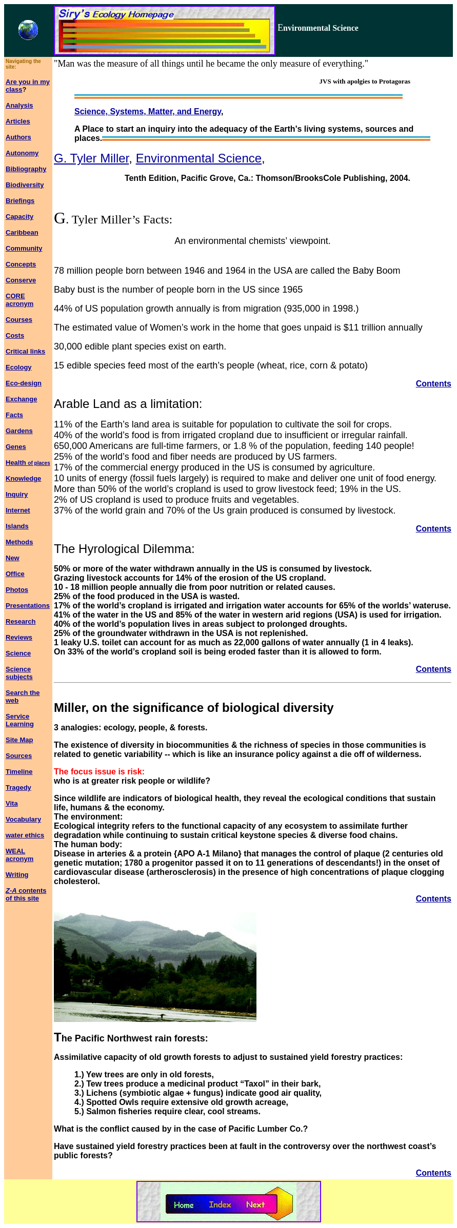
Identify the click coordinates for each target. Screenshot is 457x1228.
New (12, 558)
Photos (17, 589)
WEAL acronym (19, 855)
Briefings (20, 200)
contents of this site (26, 894)
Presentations (28, 605)
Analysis (19, 105)
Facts (14, 415)
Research (21, 621)
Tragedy (18, 787)
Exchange (21, 399)
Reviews (19, 637)
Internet (18, 510)
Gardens (19, 431)
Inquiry (17, 494)
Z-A (11, 890)
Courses (19, 319)
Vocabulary (23, 819)
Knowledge (23, 478)
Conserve (21, 280)
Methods (19, 542)
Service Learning (20, 720)
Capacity (19, 216)
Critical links (25, 351)
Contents (433, 383)
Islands (17, 526)
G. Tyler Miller (91, 158)
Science (18, 653)
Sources (19, 756)
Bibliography (26, 169)
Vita (12, 803)
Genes (16, 447)
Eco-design (24, 383)
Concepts (21, 264)
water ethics (25, 835)
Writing (17, 874)
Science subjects (19, 673)
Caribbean (22, 232)
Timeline (19, 771)
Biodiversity (25, 185)
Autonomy (22, 153)
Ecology (19, 367)
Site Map (19, 740)
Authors (18, 137)
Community (24, 248)
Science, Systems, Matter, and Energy (147, 111)
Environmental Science (199, 158)
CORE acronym (19, 300)
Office (15, 574)
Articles (18, 121)
